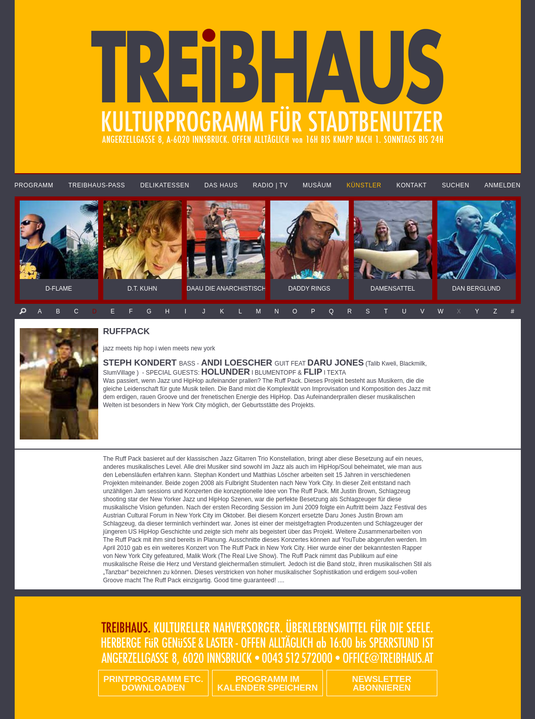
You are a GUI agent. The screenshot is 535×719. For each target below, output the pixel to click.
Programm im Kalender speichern (267, 683)
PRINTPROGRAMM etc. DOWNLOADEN (153, 683)
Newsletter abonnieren (381, 683)
